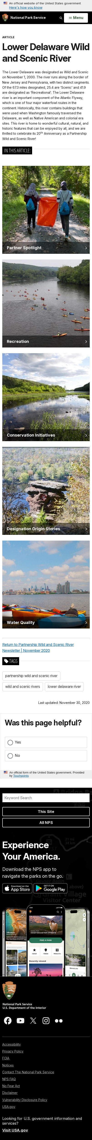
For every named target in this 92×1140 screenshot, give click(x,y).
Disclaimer (10, 1093)
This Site (46, 811)
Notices (8, 1065)
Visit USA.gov (15, 1130)
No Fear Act (11, 1086)
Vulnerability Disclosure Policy (24, 1100)
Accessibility (11, 1044)
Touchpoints (21, 775)
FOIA (5, 1058)
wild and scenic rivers (22, 686)
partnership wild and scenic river (31, 675)
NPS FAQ (9, 1079)
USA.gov (8, 1107)
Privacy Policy (12, 1051)
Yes (18, 742)
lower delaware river (64, 686)
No (17, 755)
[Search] (46, 797)
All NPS (46, 822)
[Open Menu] (76, 18)
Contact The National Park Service (28, 1072)
